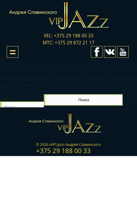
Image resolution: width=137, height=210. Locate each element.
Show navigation (12, 52)
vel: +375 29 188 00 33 (68, 35)
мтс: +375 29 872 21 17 (68, 42)
